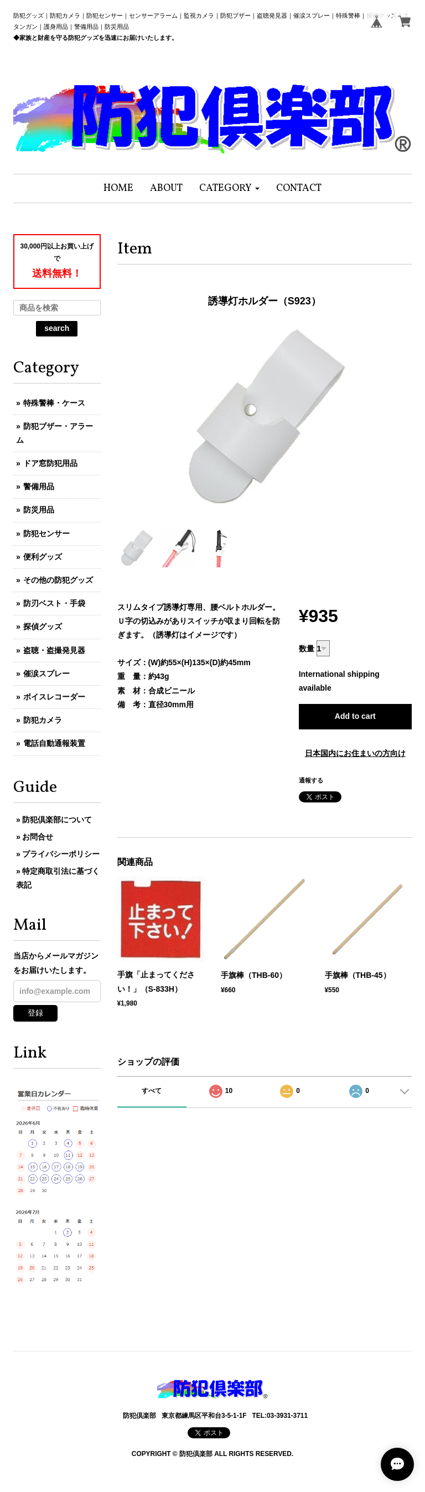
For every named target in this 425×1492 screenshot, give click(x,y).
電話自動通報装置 (54, 743)
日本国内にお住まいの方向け (355, 753)
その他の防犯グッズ (58, 580)
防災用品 (38, 509)
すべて (152, 1091)
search (56, 328)
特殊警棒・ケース (54, 402)
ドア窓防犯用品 (50, 463)
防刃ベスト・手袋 (54, 603)
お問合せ (37, 836)
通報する (311, 780)
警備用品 (38, 486)
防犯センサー (46, 533)
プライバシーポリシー (61, 853)
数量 (306, 648)
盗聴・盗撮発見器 (54, 650)
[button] (229, 188)
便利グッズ (42, 556)
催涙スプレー (46, 673)
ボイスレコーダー (54, 696)
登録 (35, 1012)
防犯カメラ (42, 720)
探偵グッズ (42, 626)
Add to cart (355, 716)
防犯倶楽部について (57, 819)
